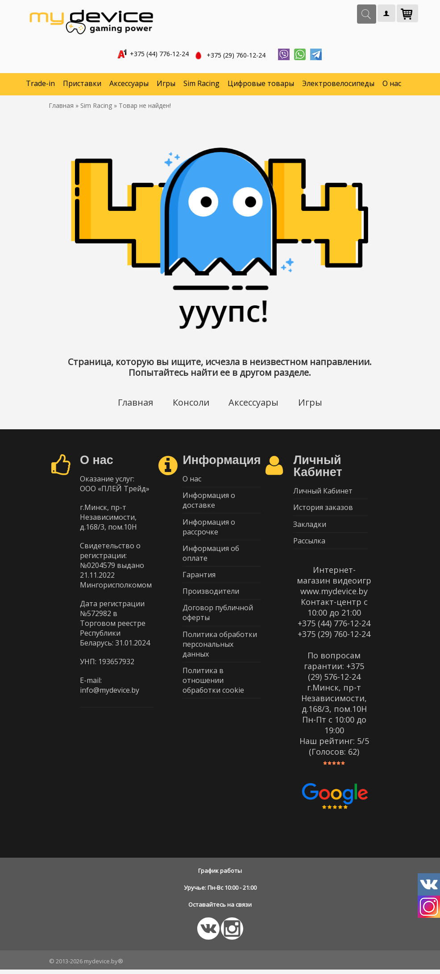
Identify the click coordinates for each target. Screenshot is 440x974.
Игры (166, 85)
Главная (134, 404)
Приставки (82, 85)
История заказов (323, 510)
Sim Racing (201, 85)
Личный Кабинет (323, 492)
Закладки (309, 527)
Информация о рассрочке (209, 530)
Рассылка (309, 545)
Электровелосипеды (338, 85)
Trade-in (40, 85)
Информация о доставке (209, 503)
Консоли (190, 404)
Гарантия (199, 579)
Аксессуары (129, 85)
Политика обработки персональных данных (220, 651)
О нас (391, 85)
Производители (211, 597)
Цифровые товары (261, 85)
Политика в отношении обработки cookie (213, 688)
